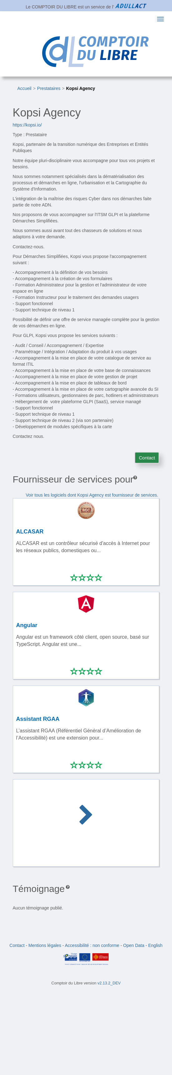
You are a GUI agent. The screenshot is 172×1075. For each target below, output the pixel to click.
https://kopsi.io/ (27, 124)
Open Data (134, 945)
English (155, 945)
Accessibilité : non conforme (92, 945)
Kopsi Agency (80, 88)
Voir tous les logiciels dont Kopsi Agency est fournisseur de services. (92, 495)
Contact (147, 457)
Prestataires (49, 88)
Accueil (24, 88)
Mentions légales (44, 945)
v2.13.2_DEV (108, 983)
